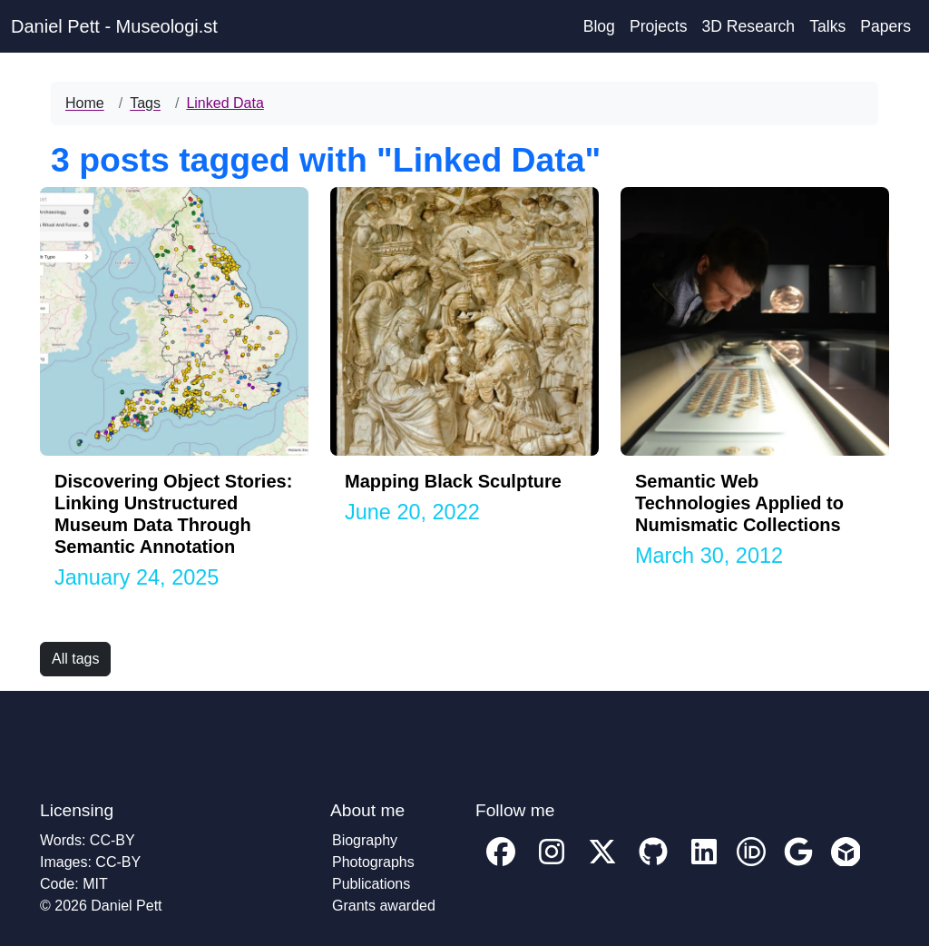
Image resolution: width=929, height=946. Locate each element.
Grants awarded (383, 905)
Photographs (373, 862)
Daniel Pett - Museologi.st (114, 26)
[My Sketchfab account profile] (845, 864)
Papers (885, 26)
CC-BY (112, 840)
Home (84, 103)
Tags (145, 103)
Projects (659, 26)
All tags (75, 658)
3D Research (748, 26)
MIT (95, 884)
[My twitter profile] (602, 864)
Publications (371, 884)
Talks (827, 26)
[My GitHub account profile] (653, 864)
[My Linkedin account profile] (704, 864)
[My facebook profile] (500, 864)
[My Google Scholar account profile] (798, 864)
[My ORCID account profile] (751, 864)
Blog (599, 26)
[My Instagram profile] (551, 864)
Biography (364, 840)
